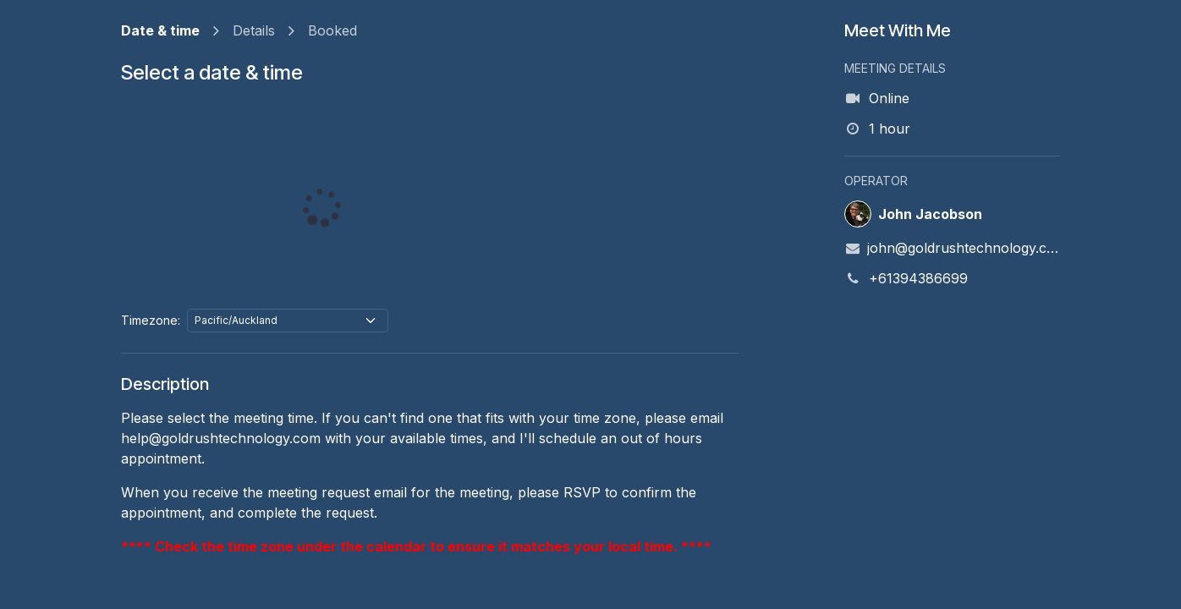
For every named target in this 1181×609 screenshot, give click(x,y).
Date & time (160, 30)
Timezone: (150, 320)
